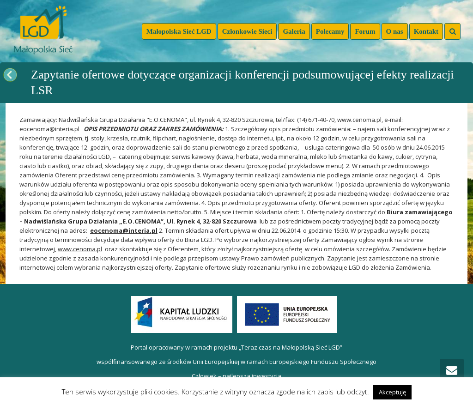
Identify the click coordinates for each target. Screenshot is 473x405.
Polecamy (330, 31)
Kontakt (426, 31)
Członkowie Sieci (247, 31)
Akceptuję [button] (392, 392)
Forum (365, 31)
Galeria (294, 31)
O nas (394, 31)
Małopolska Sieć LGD (179, 31)
